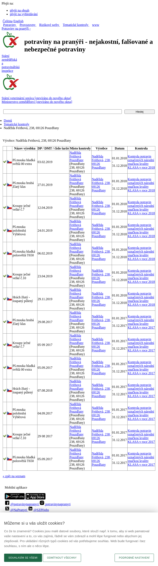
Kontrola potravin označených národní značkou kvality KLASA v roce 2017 (141, 322)
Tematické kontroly (16, 124)
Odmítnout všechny (62, 557)
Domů (8, 120)
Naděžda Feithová (75, 154)
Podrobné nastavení (134, 557)
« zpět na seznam (14, 476)
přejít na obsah (19, 10)
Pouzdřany (77, 160)
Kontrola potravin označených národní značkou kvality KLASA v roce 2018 (141, 162)
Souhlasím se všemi (23, 557)
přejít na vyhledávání (24, 14)
